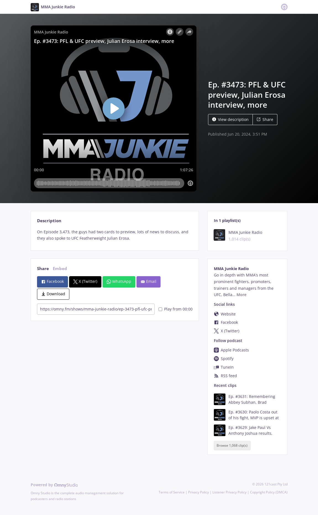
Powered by (54, 484)
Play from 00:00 (176, 309)
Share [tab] (43, 268)
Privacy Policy (198, 492)
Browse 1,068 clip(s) (232, 445)
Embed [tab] (60, 268)
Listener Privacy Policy (229, 492)
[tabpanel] (115, 235)
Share (265, 119)
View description (230, 119)
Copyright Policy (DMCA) (269, 492)
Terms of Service (172, 492)
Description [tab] (49, 221)
